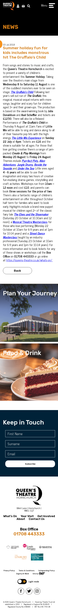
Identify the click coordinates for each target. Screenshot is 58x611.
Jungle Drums (25, 164)
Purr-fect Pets (30, 160)
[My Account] (18, 5)
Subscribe (30, 464)
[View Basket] (23, 5)
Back (17, 272)
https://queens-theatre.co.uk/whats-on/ (29, 260)
